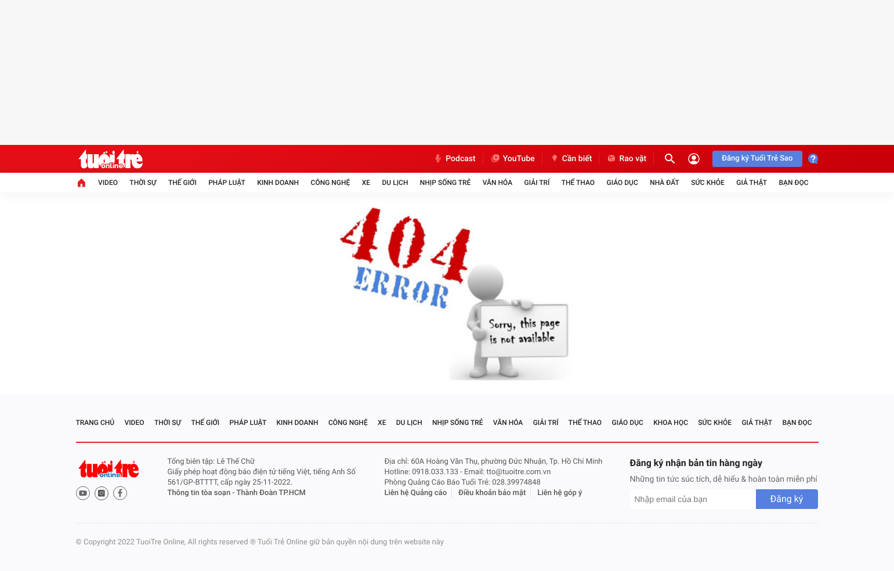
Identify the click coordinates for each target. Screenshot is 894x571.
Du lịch (395, 183)
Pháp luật (226, 183)
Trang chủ (95, 423)
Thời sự (142, 183)
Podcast (454, 159)
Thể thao (578, 183)
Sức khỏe (708, 183)
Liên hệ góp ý (560, 493)
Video (108, 183)
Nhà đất (664, 183)
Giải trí (537, 183)
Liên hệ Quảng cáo (416, 493)
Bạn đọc (793, 183)
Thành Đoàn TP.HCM (271, 493)
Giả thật (751, 183)
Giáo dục (622, 183)
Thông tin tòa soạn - (202, 493)
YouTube (512, 159)
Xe (366, 183)
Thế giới (182, 183)
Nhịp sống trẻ (445, 183)
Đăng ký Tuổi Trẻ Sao (757, 158)
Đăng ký (786, 498)
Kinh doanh (278, 183)
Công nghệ (330, 183)
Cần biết (570, 159)
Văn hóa (498, 183)
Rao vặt (626, 159)
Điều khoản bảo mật (492, 493)
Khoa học (670, 423)
